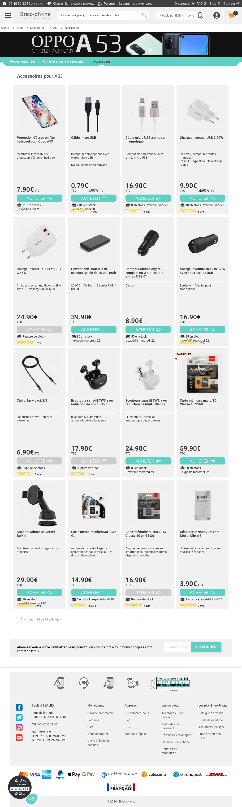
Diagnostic (184, 3)
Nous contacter (97, 734)
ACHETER (39, 198)
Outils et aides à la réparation (64, 62)
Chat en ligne (71, 3)
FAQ (202, 3)
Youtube (19, 737)
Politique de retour (211, 713)
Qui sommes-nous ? (138, 713)
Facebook (19, 707)
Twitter (19, 717)
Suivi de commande (100, 713)
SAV (90, 727)
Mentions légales (136, 734)
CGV (127, 727)
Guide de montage (211, 720)
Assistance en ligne (212, 727)
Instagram (19, 727)
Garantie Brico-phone (176, 742)
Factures (93, 720)
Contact (231, 3)
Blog (215, 4)
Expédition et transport (176, 735)
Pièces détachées (22, 62)
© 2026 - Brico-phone (121, 801)
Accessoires (102, 63)
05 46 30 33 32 (22, 3)
